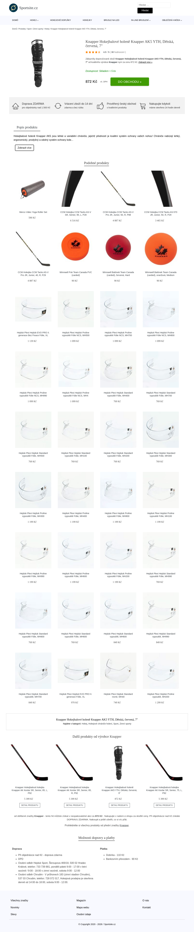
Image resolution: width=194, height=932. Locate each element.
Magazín (81, 900)
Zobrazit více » (145, 62)
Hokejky (87, 20)
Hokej (33, 20)
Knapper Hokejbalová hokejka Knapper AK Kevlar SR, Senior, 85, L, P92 (30, 790)
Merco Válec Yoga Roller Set (33, 212)
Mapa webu (83, 907)
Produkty (22, 29)
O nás (145, 900)
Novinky (15, 907)
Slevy (14, 914)
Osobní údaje (84, 914)
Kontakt (146, 907)
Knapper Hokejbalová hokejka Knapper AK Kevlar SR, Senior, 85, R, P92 (74, 790)
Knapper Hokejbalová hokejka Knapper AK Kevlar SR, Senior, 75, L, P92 (164, 790)
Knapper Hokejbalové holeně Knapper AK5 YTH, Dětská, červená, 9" (119, 790)
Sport (29, 29)
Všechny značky (19, 900)
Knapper (113, 62)
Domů (15, 20)
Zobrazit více (25, 147)
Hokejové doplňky (60, 20)
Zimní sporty (38, 29)
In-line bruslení (140, 20)
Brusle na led (111, 20)
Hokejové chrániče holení (100, 723)
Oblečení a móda (171, 20)
